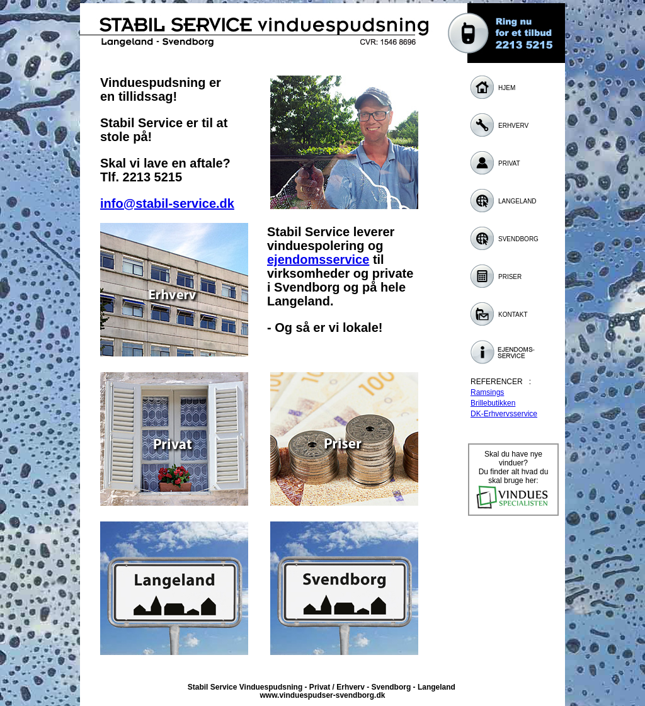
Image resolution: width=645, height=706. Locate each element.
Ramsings (487, 392)
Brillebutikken (493, 403)
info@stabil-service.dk (167, 203)
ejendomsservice (318, 259)
